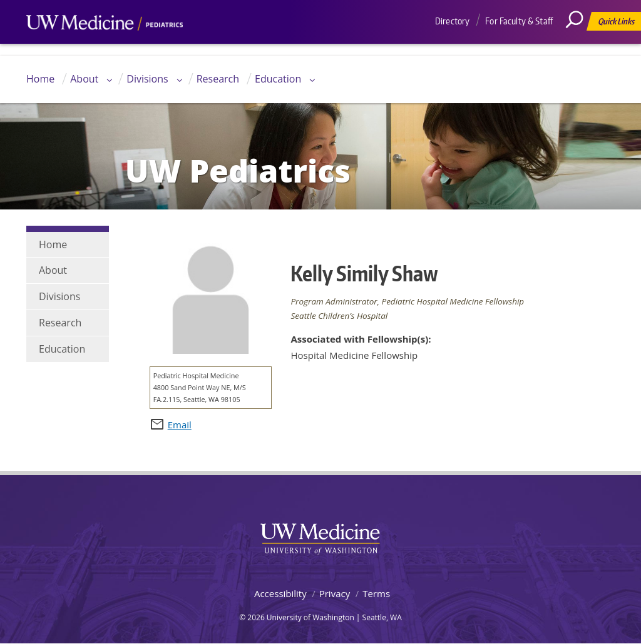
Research (218, 79)
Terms (376, 593)
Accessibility (280, 593)
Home (40, 79)
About (84, 79)
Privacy (334, 593)
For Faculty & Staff (519, 21)
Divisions (147, 79)
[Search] (579, 47)
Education (278, 79)
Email (180, 424)
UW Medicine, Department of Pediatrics (104, 46)
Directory (452, 21)
